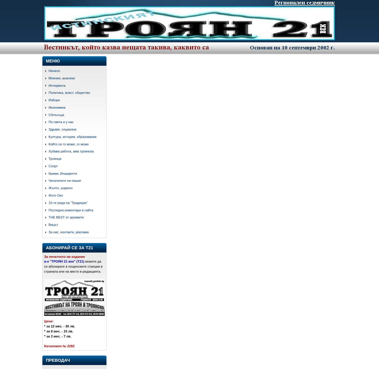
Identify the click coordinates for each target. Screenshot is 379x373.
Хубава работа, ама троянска (71, 151)
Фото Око (56, 195)
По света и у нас (61, 122)
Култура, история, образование (73, 137)
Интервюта (57, 85)
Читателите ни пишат (65, 180)
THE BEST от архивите (66, 217)
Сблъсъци (56, 115)
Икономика (57, 107)
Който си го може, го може (69, 144)
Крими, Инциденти (63, 173)
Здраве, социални (62, 129)
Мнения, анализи (62, 78)
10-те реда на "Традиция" (68, 203)
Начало (54, 71)
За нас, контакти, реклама (69, 232)
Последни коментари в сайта (71, 210)
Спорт (53, 166)
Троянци (55, 158)
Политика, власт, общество (69, 92)
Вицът (53, 224)
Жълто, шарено (61, 188)
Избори (54, 100)
